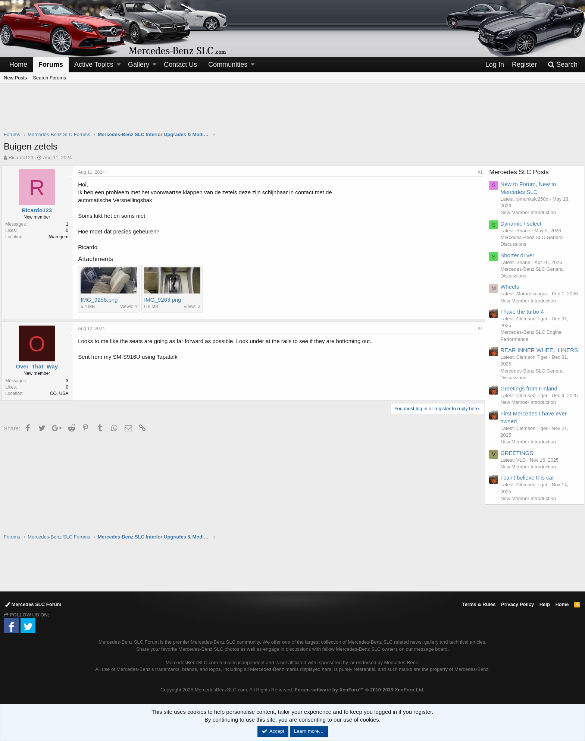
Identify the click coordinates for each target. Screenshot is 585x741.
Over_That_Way (39, 366)
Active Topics (93, 64)
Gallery (138, 64)
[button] (118, 64)
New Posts (15, 78)
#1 (477, 172)
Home (18, 64)
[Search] (562, 64)
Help (544, 604)
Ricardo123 (21, 157)
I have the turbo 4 (525, 318)
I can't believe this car (530, 499)
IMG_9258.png (101, 299)
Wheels (512, 286)
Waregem (61, 236)
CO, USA (62, 393)
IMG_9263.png (165, 299)
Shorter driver (520, 255)
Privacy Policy (517, 604)
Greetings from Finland (531, 403)
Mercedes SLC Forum (33, 604)
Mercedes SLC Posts (522, 172)
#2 (477, 328)
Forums (50, 64)
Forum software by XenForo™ (360, 690)
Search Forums (49, 78)
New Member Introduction (531, 212)
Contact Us (180, 64)
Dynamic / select (523, 223)
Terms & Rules (478, 604)
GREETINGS (519, 474)
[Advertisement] (292, 112)
